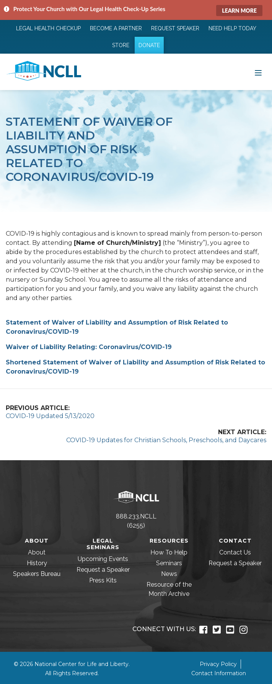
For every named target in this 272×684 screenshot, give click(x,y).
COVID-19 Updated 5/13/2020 (50, 416)
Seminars (169, 563)
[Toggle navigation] (258, 72)
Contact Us (235, 552)
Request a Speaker (103, 569)
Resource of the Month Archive (169, 589)
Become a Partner (116, 28)
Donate (149, 45)
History (37, 563)
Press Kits (103, 580)
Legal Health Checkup (48, 28)
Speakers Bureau (36, 573)
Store (120, 45)
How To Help (168, 552)
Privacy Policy (218, 664)
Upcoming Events (103, 559)
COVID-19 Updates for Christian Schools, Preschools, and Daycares (166, 440)
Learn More (239, 10)
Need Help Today (232, 28)
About (37, 552)
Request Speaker (175, 28)
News (169, 573)
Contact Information (218, 673)
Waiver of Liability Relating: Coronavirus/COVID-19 (89, 347)
